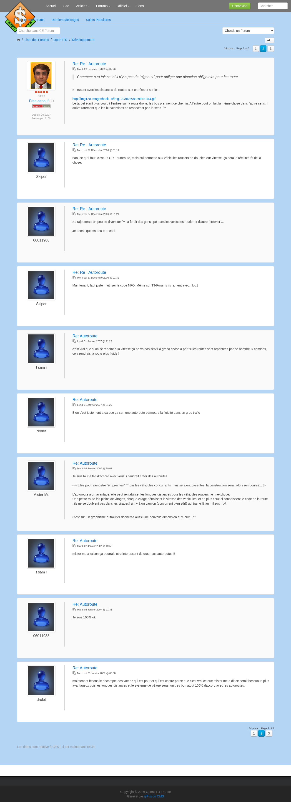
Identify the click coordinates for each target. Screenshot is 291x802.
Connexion (239, 6)
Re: (89, 64)
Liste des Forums (32, 20)
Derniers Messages (65, 20)
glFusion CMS (154, 796)
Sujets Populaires (98, 20)
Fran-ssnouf (39, 101)
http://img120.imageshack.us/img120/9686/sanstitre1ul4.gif (114, 99)
